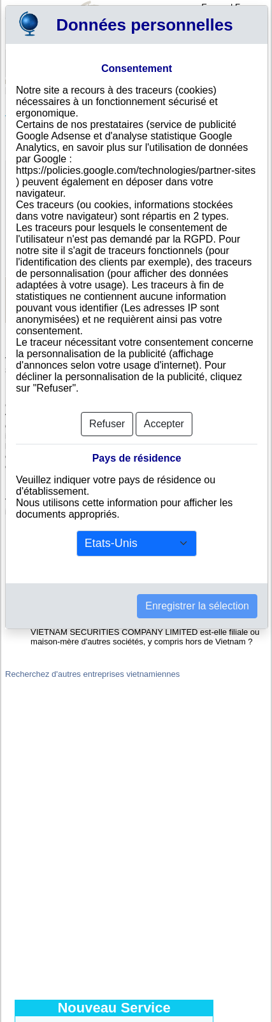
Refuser (107, 423)
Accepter (164, 423)
